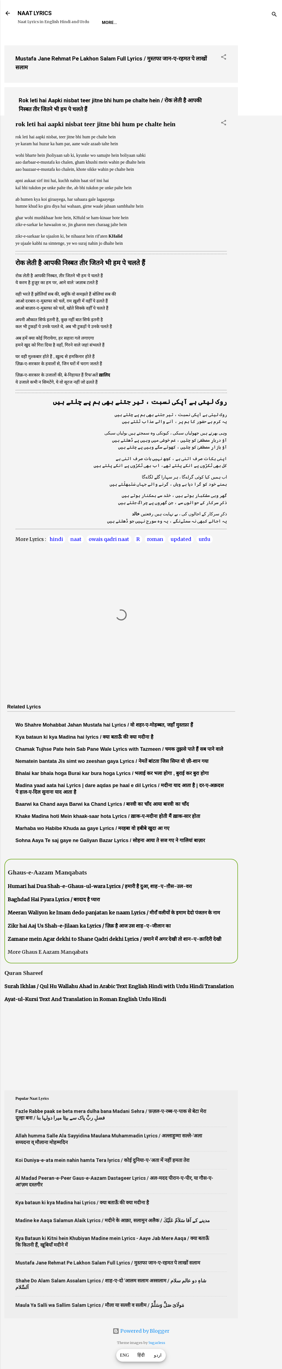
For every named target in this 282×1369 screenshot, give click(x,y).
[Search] (274, 15)
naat (76, 539)
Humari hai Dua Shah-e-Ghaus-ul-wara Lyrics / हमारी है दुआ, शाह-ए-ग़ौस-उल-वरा (100, 886)
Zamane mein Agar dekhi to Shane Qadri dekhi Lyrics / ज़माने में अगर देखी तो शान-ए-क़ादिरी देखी (114, 939)
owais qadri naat (109, 539)
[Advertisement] (260, 123)
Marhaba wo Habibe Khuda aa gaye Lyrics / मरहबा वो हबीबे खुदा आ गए (92, 828)
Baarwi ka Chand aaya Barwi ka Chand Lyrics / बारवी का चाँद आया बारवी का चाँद (102, 804)
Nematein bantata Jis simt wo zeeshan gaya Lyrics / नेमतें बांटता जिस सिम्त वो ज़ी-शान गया (111, 761)
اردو (157, 1355)
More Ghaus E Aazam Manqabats (48, 952)
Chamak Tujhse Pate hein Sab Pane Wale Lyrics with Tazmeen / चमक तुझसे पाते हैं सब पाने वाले (119, 749)
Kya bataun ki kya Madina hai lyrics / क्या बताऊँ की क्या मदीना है (84, 737)
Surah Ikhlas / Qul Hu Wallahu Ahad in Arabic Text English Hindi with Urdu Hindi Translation (119, 986)
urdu (204, 539)
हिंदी (141, 1355)
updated (180, 539)
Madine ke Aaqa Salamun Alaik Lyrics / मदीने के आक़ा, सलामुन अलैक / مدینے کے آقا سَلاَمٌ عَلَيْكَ (112, 1220)
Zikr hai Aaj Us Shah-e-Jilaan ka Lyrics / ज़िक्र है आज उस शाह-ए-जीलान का (89, 926)
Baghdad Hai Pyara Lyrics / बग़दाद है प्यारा (54, 899)
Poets (227, 22)
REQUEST (133, 22)
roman (155, 539)
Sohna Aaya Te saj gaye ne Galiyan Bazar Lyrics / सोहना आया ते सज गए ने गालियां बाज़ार (110, 840)
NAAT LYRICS (35, 13)
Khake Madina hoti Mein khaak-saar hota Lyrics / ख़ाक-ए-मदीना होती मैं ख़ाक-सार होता (107, 816)
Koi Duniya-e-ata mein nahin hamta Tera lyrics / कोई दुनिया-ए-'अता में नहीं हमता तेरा (102, 1160)
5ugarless (156, 1343)
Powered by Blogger (141, 1331)
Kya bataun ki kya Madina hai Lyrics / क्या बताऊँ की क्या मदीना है (82, 1202)
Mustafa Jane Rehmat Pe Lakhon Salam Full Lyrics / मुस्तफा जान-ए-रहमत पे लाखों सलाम (107, 1263)
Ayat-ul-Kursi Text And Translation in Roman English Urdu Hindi (85, 999)
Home (108, 22)
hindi (56, 539)
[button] (223, 58)
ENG (124, 1355)
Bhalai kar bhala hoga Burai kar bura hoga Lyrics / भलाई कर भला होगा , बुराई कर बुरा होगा (112, 773)
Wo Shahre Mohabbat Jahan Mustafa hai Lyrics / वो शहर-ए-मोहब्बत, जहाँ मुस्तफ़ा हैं (104, 725)
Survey (202, 22)
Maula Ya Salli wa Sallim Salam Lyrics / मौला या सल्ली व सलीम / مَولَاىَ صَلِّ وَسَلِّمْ (99, 1305)
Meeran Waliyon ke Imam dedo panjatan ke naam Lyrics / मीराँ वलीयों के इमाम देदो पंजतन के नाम (114, 912)
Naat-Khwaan (168, 22)
